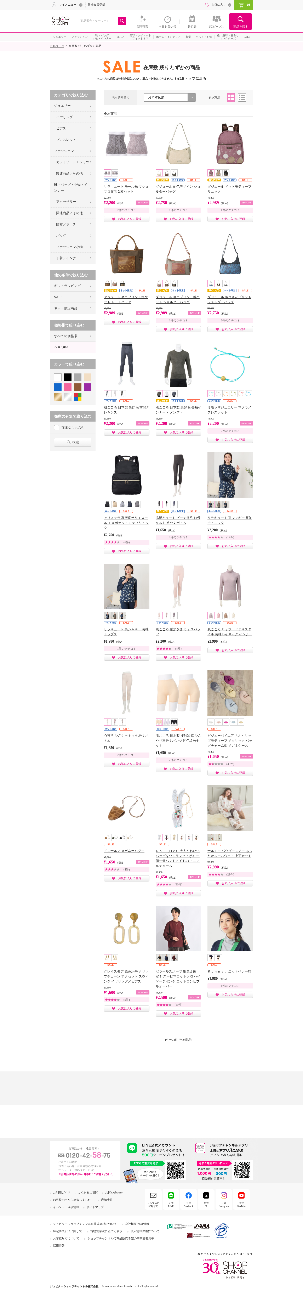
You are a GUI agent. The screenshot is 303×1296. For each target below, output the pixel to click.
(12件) (230, 537)
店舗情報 (107, 1199)
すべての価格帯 (65, 336)
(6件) (127, 542)
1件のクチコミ (178, 210)
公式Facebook (188, 1204)
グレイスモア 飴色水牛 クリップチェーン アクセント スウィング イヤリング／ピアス (126, 976)
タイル (231, 97)
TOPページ (57, 46)
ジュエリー (62, 105)
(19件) (178, 1004)
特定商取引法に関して (67, 1231)
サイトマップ (95, 1207)
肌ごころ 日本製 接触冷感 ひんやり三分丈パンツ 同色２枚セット (178, 740)
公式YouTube (241, 1204)
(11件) (178, 884)
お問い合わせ (114, 1192)
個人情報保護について (145, 1231)
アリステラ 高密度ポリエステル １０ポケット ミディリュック (126, 523)
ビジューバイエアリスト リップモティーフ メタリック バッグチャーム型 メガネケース (229, 740)
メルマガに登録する (153, 1204)
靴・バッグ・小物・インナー (70, 187)
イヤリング (64, 117)
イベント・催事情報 (66, 1207)
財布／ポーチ (66, 224)
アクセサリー (66, 201)
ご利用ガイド (61, 1192)
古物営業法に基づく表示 (106, 1231)
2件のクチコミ (126, 210)
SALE (58, 297)
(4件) (178, 648)
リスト (242, 97)
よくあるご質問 (88, 1192)
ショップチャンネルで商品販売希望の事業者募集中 (120, 1238)
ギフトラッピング (67, 286)
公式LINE (171, 1204)
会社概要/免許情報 (137, 1223)
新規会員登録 (96, 4)
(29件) (230, 874)
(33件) (230, 764)
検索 (75, 442)
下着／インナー (67, 258)
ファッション (64, 151)
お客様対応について (66, 1238)
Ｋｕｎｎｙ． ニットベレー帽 (229, 971)
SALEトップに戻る (191, 78)
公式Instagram (224, 1204)
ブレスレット (66, 139)
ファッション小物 (69, 247)
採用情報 (59, 1245)
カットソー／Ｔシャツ (72, 162)
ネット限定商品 (65, 308)
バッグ (61, 235)
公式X (206, 1204)
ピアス (61, 128)
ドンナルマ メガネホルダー (124, 851)
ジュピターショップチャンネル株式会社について (85, 1223)
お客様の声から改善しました (72, 1199)
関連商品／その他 (69, 173)
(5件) (127, 999)
